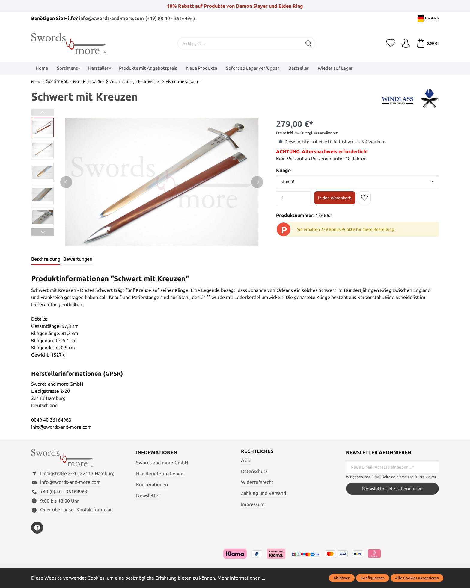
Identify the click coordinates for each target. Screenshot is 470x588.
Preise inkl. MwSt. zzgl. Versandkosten (307, 133)
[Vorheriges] (66, 182)
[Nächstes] (257, 182)
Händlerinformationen (159, 473)
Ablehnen (341, 578)
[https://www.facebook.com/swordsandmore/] (37, 528)
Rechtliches (257, 451)
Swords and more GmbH (162, 462)
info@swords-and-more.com (111, 18)
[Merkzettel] (390, 43)
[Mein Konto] (405, 43)
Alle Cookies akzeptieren (417, 578)
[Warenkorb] (427, 43)
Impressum (253, 504)
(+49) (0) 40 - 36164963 (170, 18)
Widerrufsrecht (257, 482)
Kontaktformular (94, 509)
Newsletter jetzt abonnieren (392, 488)
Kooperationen (152, 484)
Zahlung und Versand (263, 493)
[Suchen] (308, 43)
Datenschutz (254, 471)
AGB (246, 460)
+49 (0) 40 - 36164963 (63, 491)
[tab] (45, 259)
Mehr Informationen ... (241, 578)
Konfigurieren (373, 578)
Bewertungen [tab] (77, 259)
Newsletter (148, 495)
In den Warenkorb (334, 198)
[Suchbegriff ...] (239, 43)
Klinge (283, 170)
